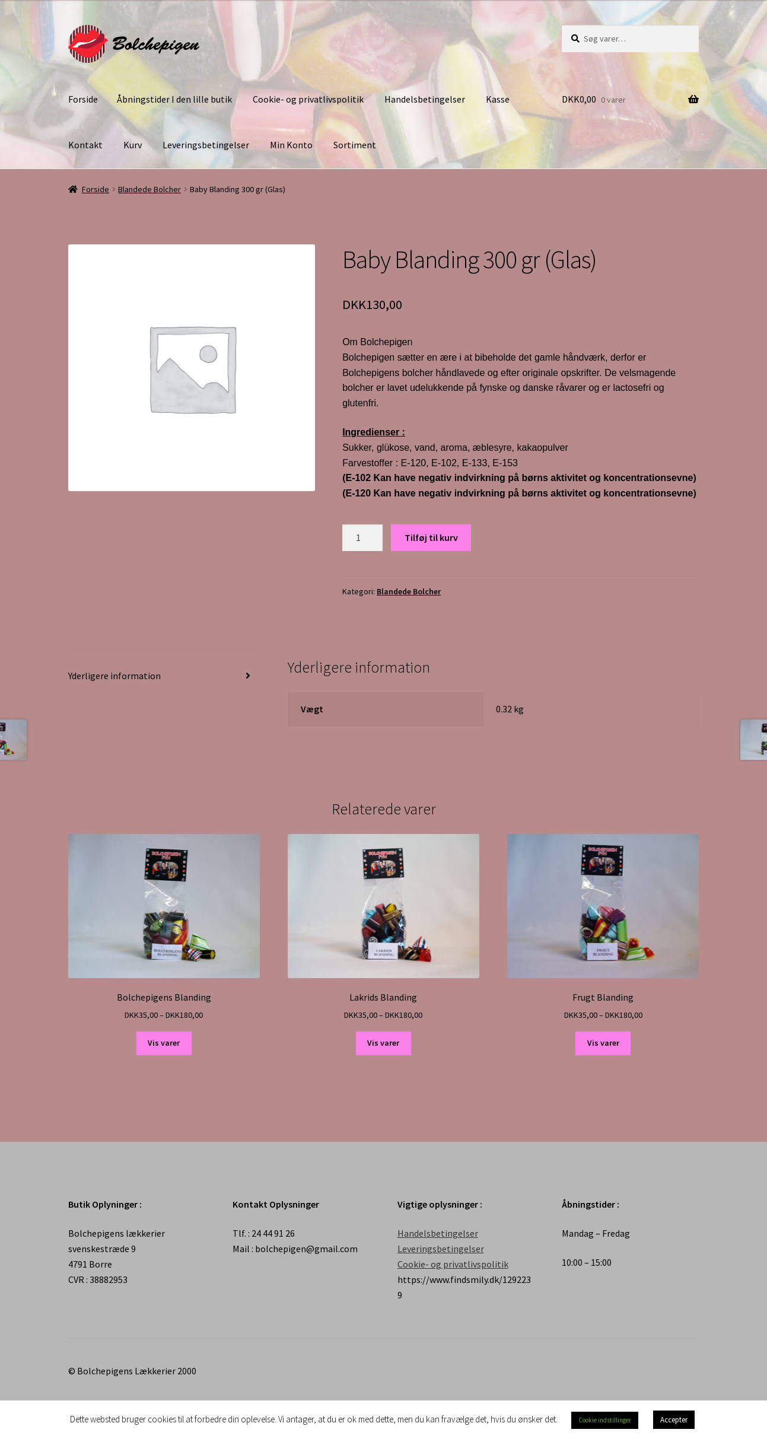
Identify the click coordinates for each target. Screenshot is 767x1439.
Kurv (132, 145)
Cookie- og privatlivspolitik (308, 99)
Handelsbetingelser (424, 99)
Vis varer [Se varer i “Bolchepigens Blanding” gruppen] (164, 1042)
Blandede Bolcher (149, 189)
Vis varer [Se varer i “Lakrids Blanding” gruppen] (383, 1042)
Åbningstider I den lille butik (174, 99)
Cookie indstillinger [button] (604, 1420)
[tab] (164, 676)
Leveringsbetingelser (206, 145)
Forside (83, 99)
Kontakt (85, 145)
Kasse (498, 99)
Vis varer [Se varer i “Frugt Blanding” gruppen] (603, 1042)
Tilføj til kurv (431, 537)
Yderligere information (114, 676)
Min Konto (291, 145)
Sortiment (354, 145)
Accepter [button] (674, 1420)
